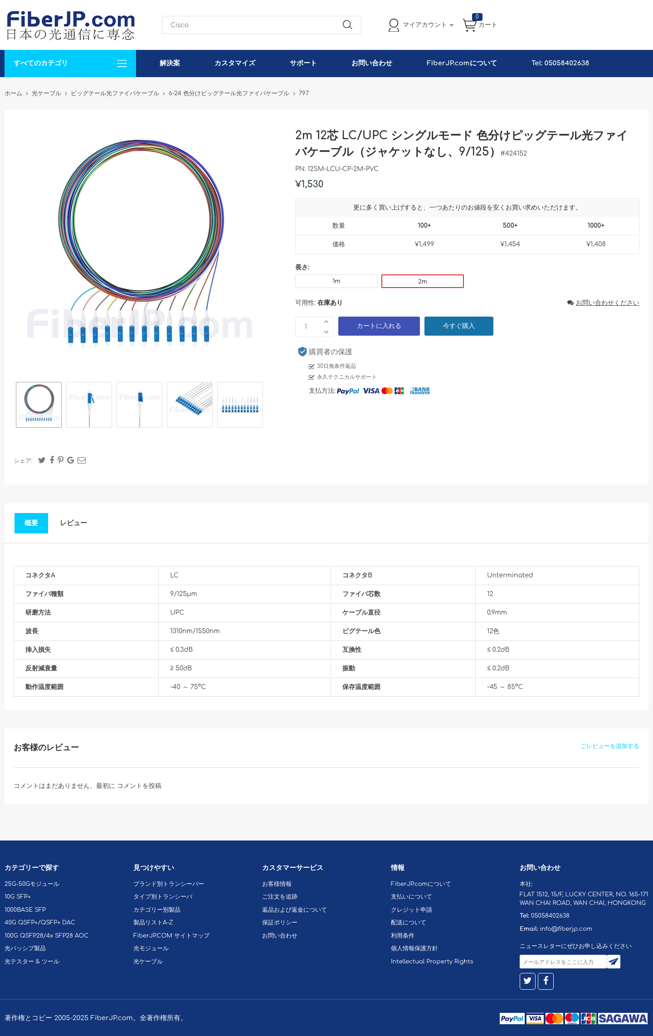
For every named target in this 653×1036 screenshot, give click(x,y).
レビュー (73, 523)
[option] (39, 406)
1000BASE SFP (25, 910)
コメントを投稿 (139, 785)
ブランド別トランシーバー (168, 884)
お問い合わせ (371, 63)
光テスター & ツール (32, 961)
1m (336, 281)
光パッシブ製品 (25, 948)
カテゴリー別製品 (156, 910)
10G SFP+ (18, 897)
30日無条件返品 (336, 366)
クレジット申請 (411, 910)
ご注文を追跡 (279, 897)
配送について (408, 922)
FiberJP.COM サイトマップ (171, 936)
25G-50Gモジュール (32, 884)
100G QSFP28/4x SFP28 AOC (46, 936)
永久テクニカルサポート (347, 377)
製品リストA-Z (153, 922)
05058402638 (550, 916)
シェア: (23, 461)
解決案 (170, 63)
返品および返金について (294, 910)
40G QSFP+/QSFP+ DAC (40, 922)
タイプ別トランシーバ (162, 897)
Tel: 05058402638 (560, 63)
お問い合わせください (603, 302)
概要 (31, 523)
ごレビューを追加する (609, 746)
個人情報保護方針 (414, 948)
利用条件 (402, 936)
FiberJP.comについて (462, 63)
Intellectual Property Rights (432, 961)
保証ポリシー (279, 922)
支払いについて (411, 897)
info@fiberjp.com (566, 929)
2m (422, 282)
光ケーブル (148, 961)
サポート (303, 63)
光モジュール (151, 948)
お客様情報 (277, 884)
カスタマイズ (234, 63)
